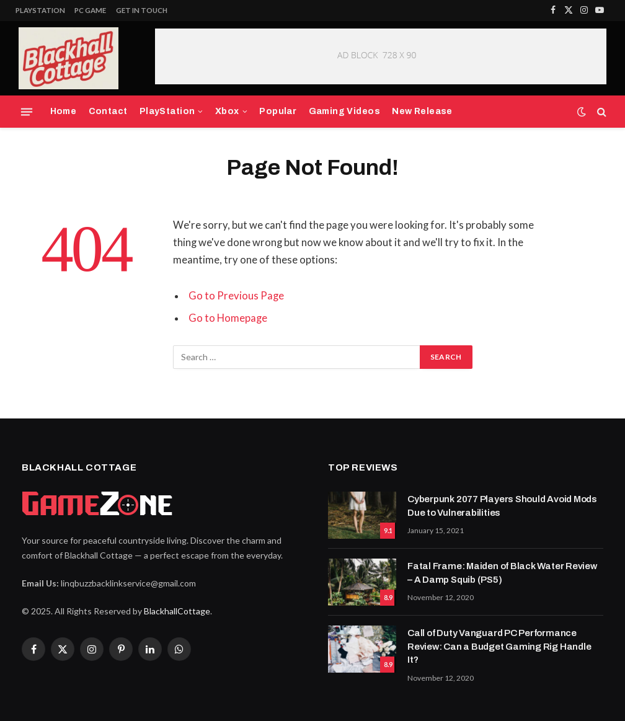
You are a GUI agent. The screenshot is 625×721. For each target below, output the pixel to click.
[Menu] (26, 112)
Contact (108, 111)
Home (63, 111)
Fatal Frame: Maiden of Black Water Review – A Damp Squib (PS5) (502, 572)
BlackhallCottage (177, 611)
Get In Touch (141, 10)
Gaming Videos (345, 111)
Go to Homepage (227, 318)
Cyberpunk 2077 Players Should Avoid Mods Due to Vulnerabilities (502, 505)
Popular (277, 111)
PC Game (90, 10)
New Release (422, 111)
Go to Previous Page (236, 296)
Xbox (227, 111)
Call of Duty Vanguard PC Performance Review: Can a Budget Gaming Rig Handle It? (499, 646)
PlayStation (40, 10)
